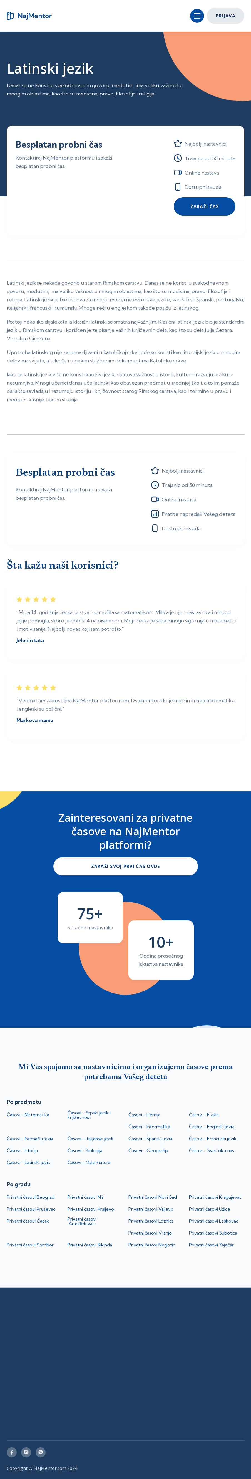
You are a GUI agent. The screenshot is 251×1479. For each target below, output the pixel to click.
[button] (197, 16)
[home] (32, 15)
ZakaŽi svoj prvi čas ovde (125, 866)
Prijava (225, 16)
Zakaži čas (204, 206)
